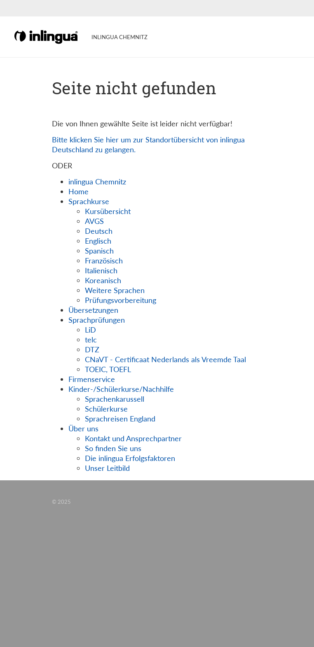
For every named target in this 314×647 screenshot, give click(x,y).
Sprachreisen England (120, 418)
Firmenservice (91, 379)
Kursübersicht (108, 211)
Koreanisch (103, 280)
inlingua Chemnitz (97, 181)
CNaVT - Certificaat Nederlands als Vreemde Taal (165, 359)
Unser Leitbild (107, 467)
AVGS (94, 221)
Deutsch (98, 230)
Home (78, 191)
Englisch (98, 240)
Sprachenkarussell (114, 398)
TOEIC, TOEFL (108, 369)
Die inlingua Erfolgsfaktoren (130, 458)
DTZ (92, 349)
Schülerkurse (106, 408)
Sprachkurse (88, 201)
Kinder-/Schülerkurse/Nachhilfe (121, 388)
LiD (90, 329)
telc (91, 339)
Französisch (104, 260)
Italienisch (101, 270)
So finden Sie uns (113, 448)
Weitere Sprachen (115, 290)
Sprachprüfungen (96, 319)
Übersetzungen (93, 309)
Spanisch (99, 250)
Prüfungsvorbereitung (120, 300)
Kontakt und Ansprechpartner (133, 438)
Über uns (83, 428)
